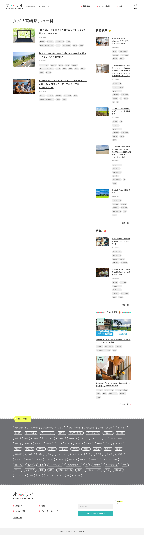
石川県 (28, 459)
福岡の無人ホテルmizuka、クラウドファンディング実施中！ (121, 41)
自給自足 (18, 465)
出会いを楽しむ (117, 172)
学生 (124, 465)
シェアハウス (62, 454)
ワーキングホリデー (109, 459)
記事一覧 (125, 223)
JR (121, 121)
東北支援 (119, 443)
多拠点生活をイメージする (47, 45)
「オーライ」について (49, 511)
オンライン (50, 41)
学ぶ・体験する (66, 45)
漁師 (31, 475)
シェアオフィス (55, 465)
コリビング (50, 95)
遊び (49, 454)
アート (17, 470)
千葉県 (99, 443)
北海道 (77, 443)
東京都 (70, 68)
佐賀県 (61, 65)
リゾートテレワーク (118, 87)
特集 (120, 7)
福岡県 (83, 68)
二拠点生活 (53, 65)
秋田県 (98, 454)
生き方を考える (111, 465)
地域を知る (124, 207)
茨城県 (98, 397)
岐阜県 (41, 449)
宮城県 (109, 454)
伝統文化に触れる (73, 465)
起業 (125, 211)
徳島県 (114, 297)
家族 (40, 454)
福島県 (120, 297)
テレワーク (19, 475)
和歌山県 (115, 136)
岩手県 (17, 449)
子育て (58, 45)
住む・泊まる (67, 95)
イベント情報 (104, 7)
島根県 (86, 449)
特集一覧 (125, 305)
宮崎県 (75, 45)
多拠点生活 (30, 470)
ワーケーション (44, 65)
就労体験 (96, 465)
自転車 (41, 465)
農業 (16, 443)
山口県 (50, 459)
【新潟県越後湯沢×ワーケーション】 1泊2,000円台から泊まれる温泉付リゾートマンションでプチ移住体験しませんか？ (121, 71)
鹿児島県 (48, 72)
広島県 (114, 140)
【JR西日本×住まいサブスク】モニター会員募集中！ (121, 111)
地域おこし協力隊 (65, 470)
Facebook (17, 517)
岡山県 (122, 136)
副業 (107, 470)
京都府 (98, 393)
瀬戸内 (30, 465)
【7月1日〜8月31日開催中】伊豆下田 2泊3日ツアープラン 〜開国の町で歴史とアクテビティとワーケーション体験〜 (121, 152)
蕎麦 (79, 470)
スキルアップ (96, 438)
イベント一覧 (124, 404)
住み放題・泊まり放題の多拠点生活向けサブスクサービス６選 (121, 272)
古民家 (59, 443)
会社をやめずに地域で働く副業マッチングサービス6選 (121, 241)
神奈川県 (29, 449)
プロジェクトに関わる (118, 259)
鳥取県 (75, 449)
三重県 (39, 459)
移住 (51, 470)
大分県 (58, 68)
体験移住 (115, 58)
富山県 (17, 459)
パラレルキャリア (93, 470)
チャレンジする (117, 251)
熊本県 (81, 45)
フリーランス (77, 454)
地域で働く (74, 65)
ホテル (114, 51)
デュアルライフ (60, 41)
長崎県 (41, 72)
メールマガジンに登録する (95, 513)
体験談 (68, 41)
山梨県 (37, 443)
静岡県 (114, 183)
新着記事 (86, 7)
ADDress (42, 41)
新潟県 (126, 98)
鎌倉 (41, 470)
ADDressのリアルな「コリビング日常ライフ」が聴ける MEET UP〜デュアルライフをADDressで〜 (63, 84)
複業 (26, 438)
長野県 (114, 215)
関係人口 (118, 470)
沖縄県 (93, 459)
